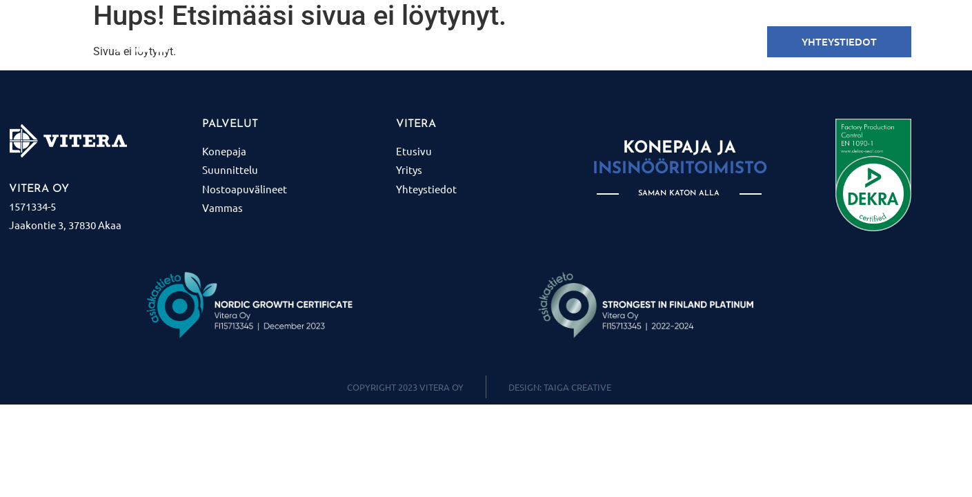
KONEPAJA (358, 42)
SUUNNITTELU (441, 42)
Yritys (641, 42)
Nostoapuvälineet (550, 42)
